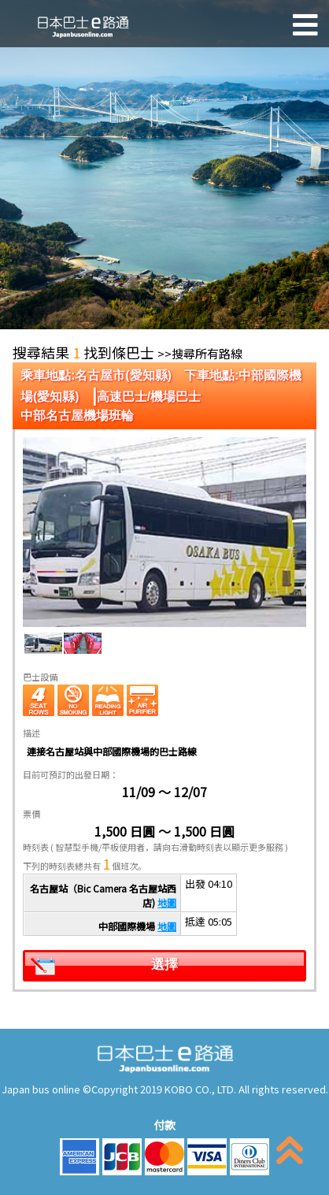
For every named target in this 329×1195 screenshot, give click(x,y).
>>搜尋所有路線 (199, 353)
